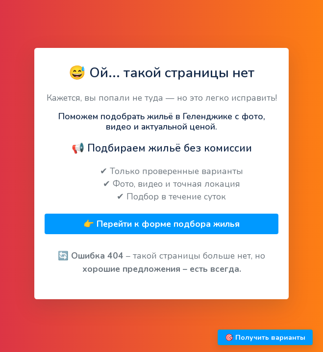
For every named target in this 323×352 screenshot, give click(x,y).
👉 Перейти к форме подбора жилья (161, 224)
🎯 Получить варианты (265, 337)
